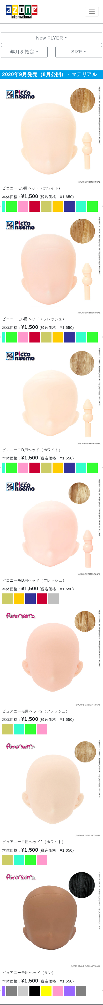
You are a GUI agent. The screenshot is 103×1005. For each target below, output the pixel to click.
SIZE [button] (76, 51)
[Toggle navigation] (92, 11)
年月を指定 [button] (22, 51)
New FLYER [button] (49, 38)
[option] (51, 134)
